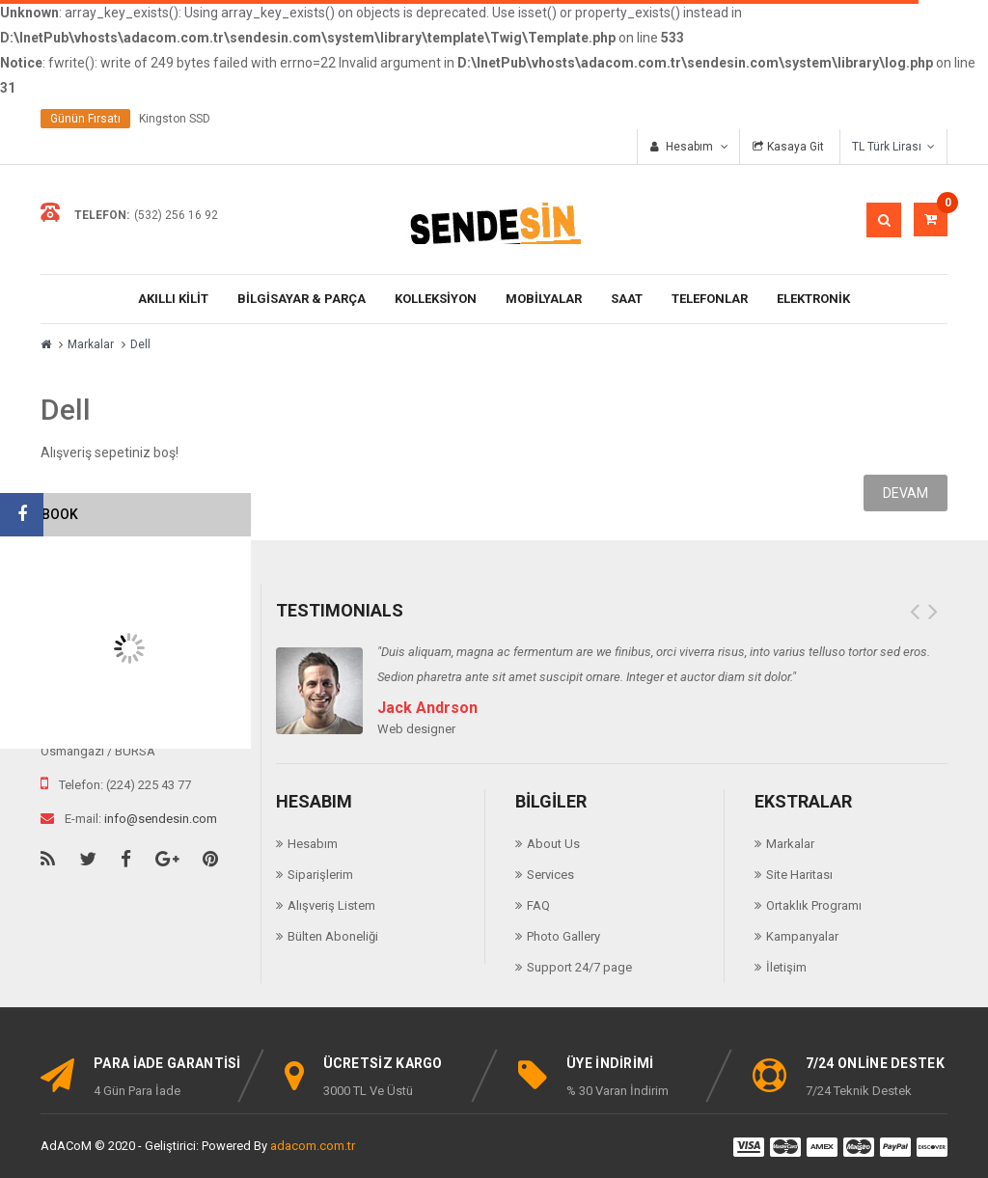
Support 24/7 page (579, 967)
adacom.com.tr (312, 1145)
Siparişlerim (320, 874)
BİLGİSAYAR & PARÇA (301, 298)
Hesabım (313, 843)
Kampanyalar (802, 936)
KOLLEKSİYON (436, 298)
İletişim (786, 967)
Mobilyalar (544, 298)
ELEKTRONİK (813, 298)
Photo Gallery (563, 936)
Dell (140, 344)
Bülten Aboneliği (333, 936)
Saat (627, 298)
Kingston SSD (174, 118)
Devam (905, 493)
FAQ (538, 905)
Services (550, 874)
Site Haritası (799, 874)
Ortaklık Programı (814, 905)
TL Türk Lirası (893, 146)
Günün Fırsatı (85, 118)
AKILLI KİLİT (173, 298)
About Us (553, 843)
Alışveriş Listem (331, 905)
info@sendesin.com (160, 818)
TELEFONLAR (710, 298)
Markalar (91, 344)
